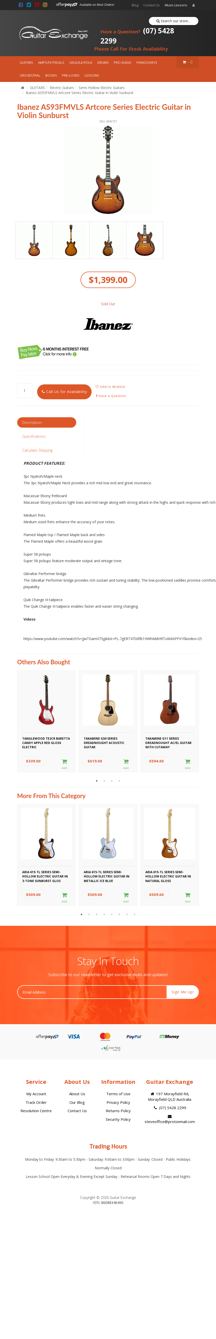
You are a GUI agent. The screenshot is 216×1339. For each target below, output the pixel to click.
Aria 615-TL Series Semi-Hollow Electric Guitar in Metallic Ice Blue (106, 876)
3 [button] (111, 780)
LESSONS (92, 75)
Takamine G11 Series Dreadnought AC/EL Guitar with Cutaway (168, 742)
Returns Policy (118, 1110)
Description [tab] (32, 422)
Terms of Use (118, 1093)
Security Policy (118, 1119)
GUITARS (26, 62)
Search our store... (173, 20)
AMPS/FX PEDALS (51, 62)
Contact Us (151, 5)
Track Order (36, 1102)
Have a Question (111, 396)
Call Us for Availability (64, 391)
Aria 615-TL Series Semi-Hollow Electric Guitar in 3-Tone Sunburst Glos (45, 876)
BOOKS (51, 75)
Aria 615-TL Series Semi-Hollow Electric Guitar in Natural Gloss (168, 876)
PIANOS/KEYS (147, 62)
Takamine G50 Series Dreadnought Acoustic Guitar (104, 742)
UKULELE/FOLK (80, 62)
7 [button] (126, 914)
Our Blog (77, 1102)
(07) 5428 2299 (137, 36)
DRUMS (103, 62)
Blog (135, 5)
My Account (36, 1093)
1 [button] (96, 780)
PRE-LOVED (70, 75)
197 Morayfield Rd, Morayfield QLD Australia (169, 1096)
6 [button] (119, 914)
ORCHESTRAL (30, 75)
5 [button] (111, 914)
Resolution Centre (36, 1110)
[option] (108, 170)
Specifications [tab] (34, 436)
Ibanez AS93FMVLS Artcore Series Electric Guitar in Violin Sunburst (79, 92)
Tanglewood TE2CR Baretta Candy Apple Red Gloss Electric (46, 742)
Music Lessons (176, 5)
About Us (77, 1093)
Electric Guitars (62, 87)
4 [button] (119, 780)
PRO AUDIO (122, 62)
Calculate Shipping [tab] (37, 450)
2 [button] (104, 780)
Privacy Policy (118, 1102)
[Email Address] (92, 992)
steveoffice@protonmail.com (170, 1119)
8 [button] (134, 914)
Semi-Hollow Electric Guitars (102, 87)
